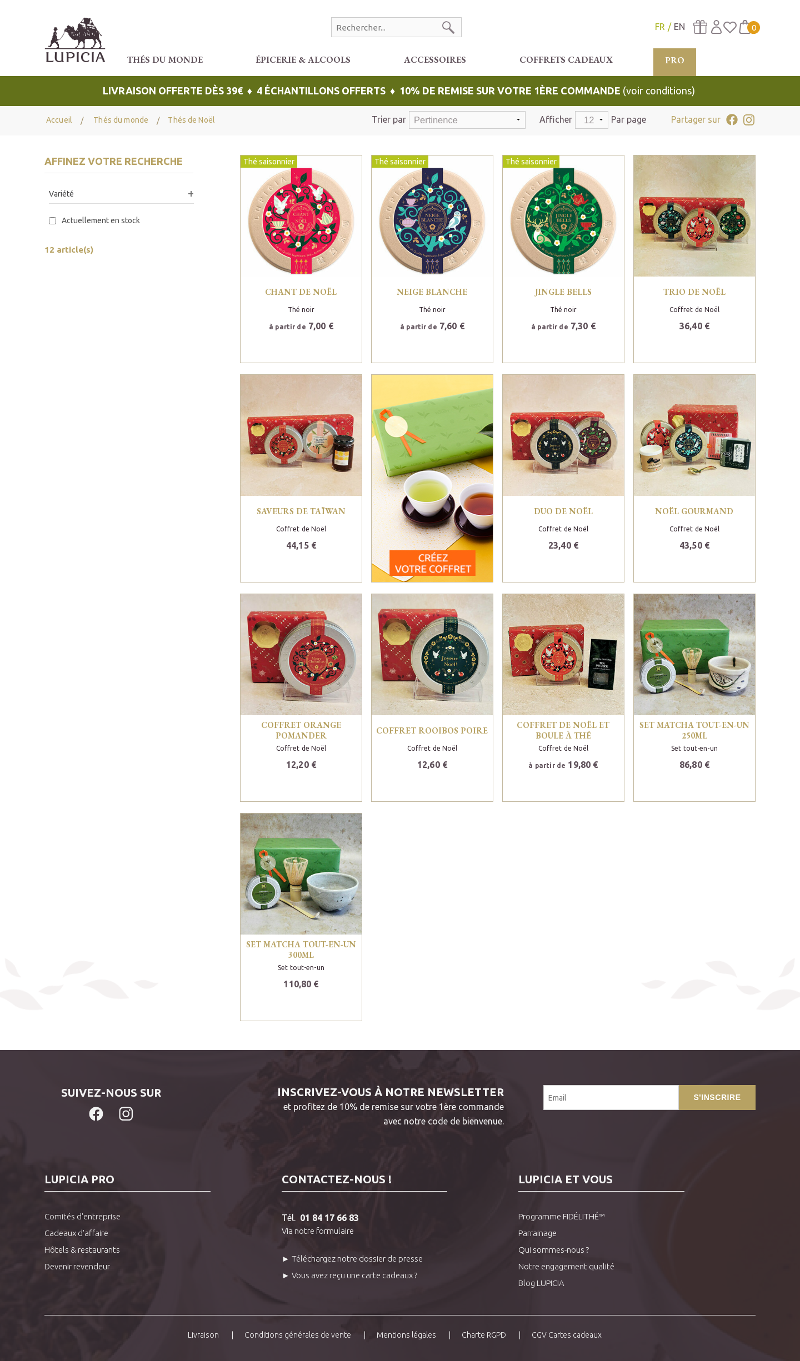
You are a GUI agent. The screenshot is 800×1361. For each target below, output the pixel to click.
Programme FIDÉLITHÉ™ (561, 1216)
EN (679, 27)
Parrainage (537, 1233)
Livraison (203, 1334)
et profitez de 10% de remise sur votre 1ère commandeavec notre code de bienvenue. (341, 1105)
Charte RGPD (484, 1334)
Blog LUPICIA (541, 1283)
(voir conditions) (400, 90)
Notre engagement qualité (566, 1266)
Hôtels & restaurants (82, 1249)
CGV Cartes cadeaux (567, 1334)
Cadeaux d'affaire (76, 1233)
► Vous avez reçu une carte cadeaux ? (349, 1275)
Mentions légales (406, 1334)
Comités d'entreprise (82, 1216)
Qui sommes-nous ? (553, 1249)
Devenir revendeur (77, 1266)
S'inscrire (717, 1097)
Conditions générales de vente (297, 1334)
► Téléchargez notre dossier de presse (352, 1258)
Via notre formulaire (318, 1231)
